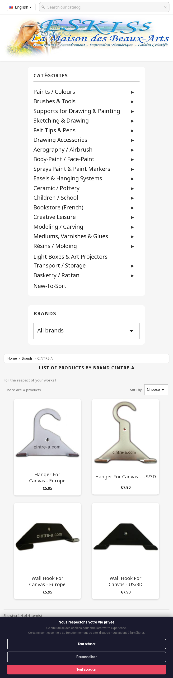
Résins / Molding (55, 246)
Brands (44, 314)
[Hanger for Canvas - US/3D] (125, 446)
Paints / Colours (54, 91)
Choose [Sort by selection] (156, 390)
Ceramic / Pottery (56, 188)
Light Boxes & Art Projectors (70, 256)
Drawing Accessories (60, 140)
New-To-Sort (49, 286)
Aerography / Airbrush (63, 149)
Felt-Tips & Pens (54, 130)
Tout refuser (86, 644)
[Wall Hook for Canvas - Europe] (47, 550)
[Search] (104, 7)
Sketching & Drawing (61, 120)
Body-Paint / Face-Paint (63, 159)
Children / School (55, 197)
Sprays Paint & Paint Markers (71, 169)
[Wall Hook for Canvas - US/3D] (125, 550)
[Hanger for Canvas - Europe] (47, 446)
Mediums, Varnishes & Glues (70, 236)
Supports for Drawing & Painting (76, 111)
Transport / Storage (59, 265)
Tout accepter (86, 669)
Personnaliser (86, 657)
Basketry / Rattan (56, 275)
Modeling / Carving (58, 226)
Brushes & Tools (54, 101)
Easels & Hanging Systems (67, 178)
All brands (86, 330)
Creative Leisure (54, 217)
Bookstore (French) (58, 207)
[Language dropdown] (21, 7)
